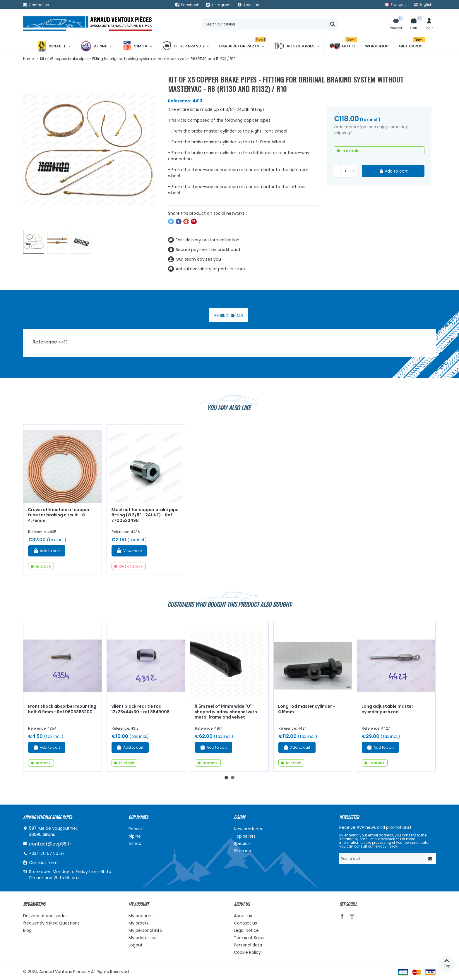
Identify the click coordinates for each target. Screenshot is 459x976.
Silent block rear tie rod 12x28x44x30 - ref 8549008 (140, 709)
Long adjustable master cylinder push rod (387, 709)
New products (248, 829)
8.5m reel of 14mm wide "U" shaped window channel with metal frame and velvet (226, 712)
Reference (44, 341)
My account (141, 916)
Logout (136, 945)
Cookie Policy (247, 952)
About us (243, 916)
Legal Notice (246, 930)
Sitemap (242, 851)
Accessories (294, 46)
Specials (242, 843)
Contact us (245, 923)
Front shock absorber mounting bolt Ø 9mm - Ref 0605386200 (62, 709)
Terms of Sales (249, 938)
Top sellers (245, 836)
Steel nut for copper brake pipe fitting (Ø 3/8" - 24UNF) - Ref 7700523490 (145, 515)
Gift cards (412, 44)
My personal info (145, 930)
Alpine (94, 46)
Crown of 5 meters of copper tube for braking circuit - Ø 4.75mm (59, 515)
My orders (138, 923)
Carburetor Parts (242, 44)
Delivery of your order (45, 916)
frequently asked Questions (51, 923)
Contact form (43, 862)
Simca (134, 46)
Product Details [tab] (228, 315)
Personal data (248, 945)
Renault (51, 46)
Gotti (343, 46)
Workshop (376, 46)
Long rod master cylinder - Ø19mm (306, 709)
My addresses (142, 938)
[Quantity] (345, 171)
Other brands (183, 46)
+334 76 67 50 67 (47, 853)
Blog (27, 930)
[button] (226, 777)
